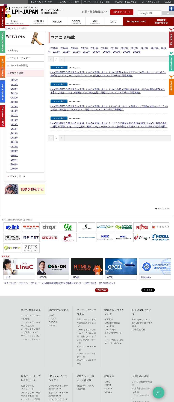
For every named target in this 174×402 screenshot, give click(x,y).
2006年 (127, 51)
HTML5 (57, 21)
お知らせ (14, 50)
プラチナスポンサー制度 (41, 2)
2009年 (96, 51)
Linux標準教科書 (112, 323)
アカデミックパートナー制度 (97, 2)
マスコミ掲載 (16, 73)
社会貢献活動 (138, 329)
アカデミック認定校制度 (125, 2)
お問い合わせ (90, 283)
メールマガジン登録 (150, 2)
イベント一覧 (27, 389)
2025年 (54, 48)
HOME (7, 28)
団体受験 (81, 389)
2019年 (114, 48)
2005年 (137, 51)
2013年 (56, 51)
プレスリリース (18, 176)
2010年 (86, 51)
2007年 (116, 51)
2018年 (124, 48)
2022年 (84, 48)
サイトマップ (10, 283)
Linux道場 (109, 326)
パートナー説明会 (19, 65)
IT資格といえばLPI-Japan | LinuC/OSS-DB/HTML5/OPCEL (37, 10)
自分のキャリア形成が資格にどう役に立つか (86, 322)
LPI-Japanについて (136, 21)
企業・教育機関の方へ (95, 11)
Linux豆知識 (110, 329)
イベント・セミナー (20, 57)
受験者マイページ (121, 12)
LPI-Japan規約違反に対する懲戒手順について (61, 283)
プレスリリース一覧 (30, 392)
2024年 (64, 48)
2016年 (144, 48)
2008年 (106, 51)
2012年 (66, 51)
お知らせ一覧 (27, 385)
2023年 (74, 48)
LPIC (113, 21)
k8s (94, 21)
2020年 (104, 48)
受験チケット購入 (85, 385)
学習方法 (108, 319)
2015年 (154, 48)
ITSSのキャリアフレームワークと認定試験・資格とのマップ (86, 333)
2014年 (14, 129)
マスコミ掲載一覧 (29, 396)
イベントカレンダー (113, 343)
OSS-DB (38, 21)
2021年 (94, 48)
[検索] (149, 13)
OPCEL (76, 21)
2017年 (134, 48)
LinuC (14, 21)
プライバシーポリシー (29, 283)
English (168, 2)
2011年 (76, 51)
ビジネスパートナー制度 (68, 2)
